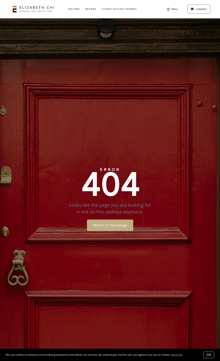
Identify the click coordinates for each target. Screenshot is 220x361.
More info (176, 354)
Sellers (74, 9)
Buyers (91, 9)
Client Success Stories (119, 9)
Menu (172, 9)
